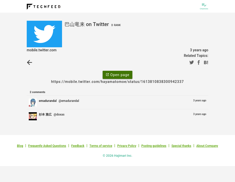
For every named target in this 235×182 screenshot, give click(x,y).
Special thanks (181, 146)
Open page (117, 74)
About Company (207, 146)
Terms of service (101, 146)
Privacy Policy (126, 146)
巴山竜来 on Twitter (93, 24)
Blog (20, 146)
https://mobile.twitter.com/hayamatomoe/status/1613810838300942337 (117, 82)
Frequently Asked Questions (47, 146)
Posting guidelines (153, 146)
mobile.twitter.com (41, 50)
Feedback (77, 146)
